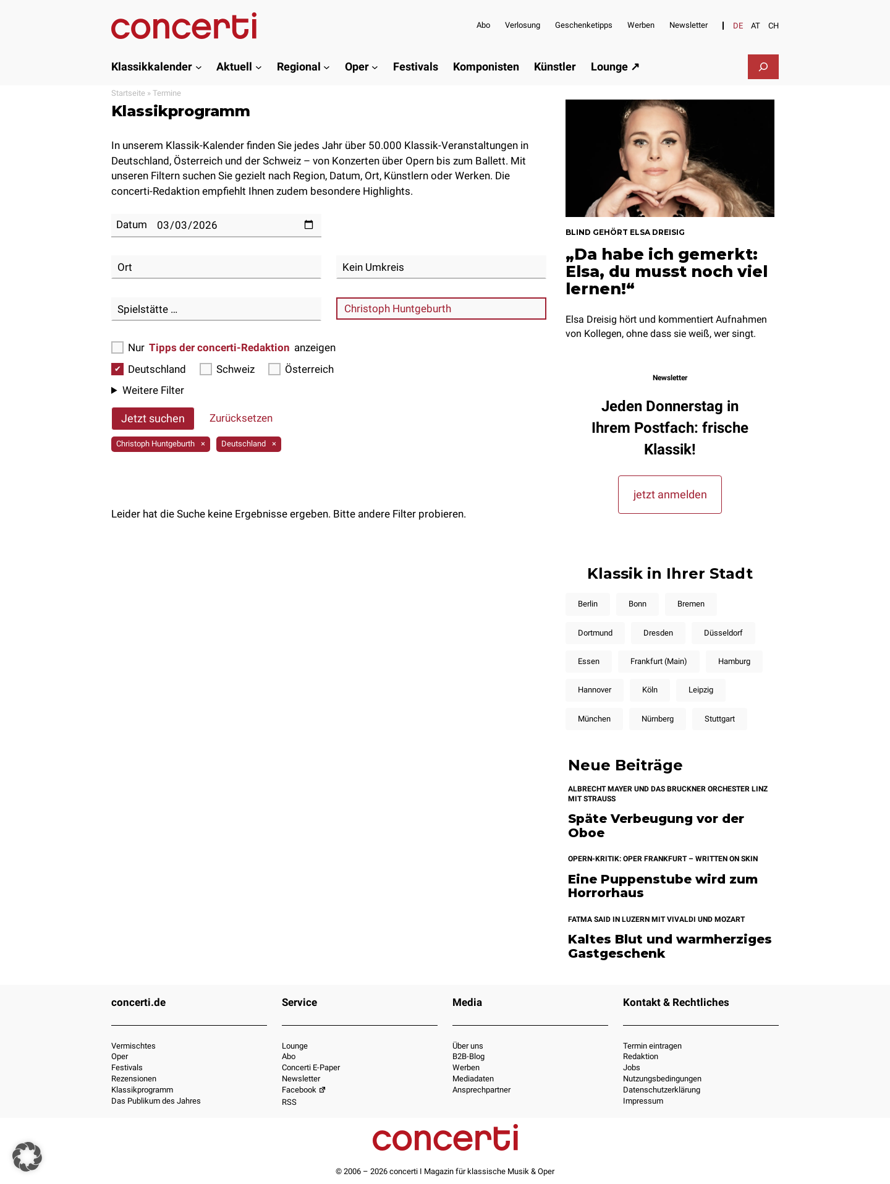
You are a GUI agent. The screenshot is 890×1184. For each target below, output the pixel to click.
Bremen (691, 603)
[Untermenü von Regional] (326, 66)
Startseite (128, 93)
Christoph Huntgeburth (155, 443)
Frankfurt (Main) (658, 661)
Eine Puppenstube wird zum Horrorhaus (663, 886)
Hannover (594, 689)
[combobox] (216, 267)
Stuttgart (720, 718)
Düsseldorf (723, 632)
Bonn (637, 603)
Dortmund (595, 632)
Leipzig (701, 689)
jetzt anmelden (670, 494)
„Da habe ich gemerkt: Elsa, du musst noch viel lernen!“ (667, 271)
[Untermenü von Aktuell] (258, 66)
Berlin (588, 603)
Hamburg (734, 661)
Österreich (301, 369)
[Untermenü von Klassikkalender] (198, 66)
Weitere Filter (153, 390)
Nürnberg (658, 718)
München (594, 718)
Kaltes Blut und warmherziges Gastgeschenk (670, 946)
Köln (650, 689)
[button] (27, 1157)
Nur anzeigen (223, 348)
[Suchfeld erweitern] (763, 66)
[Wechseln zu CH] (773, 26)
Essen (589, 661)
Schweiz (227, 369)
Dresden (658, 632)
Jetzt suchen (153, 418)
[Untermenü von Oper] (374, 66)
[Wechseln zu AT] (755, 26)
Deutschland (148, 369)
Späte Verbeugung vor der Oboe (656, 826)
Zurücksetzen (241, 418)
